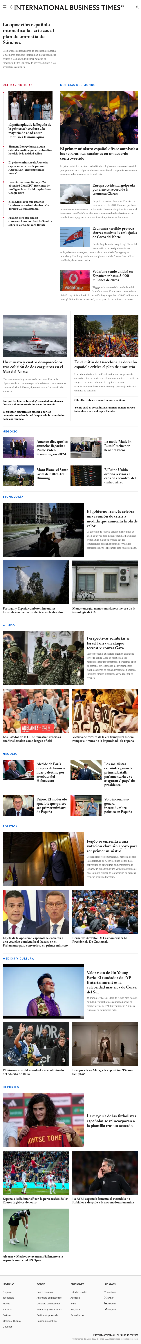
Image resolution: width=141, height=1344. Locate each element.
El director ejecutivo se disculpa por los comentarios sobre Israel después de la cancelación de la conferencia (34, 415)
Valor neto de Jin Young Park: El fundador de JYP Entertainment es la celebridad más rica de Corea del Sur (112, 983)
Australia (75, 1297)
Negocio (10, 431)
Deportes (11, 1087)
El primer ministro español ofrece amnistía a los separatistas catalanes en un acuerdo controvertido (99, 154)
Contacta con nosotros (49, 1303)
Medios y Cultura (12, 1321)
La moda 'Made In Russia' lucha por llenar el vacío (117, 446)
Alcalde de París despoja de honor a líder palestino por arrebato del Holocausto (51, 773)
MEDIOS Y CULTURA (18, 959)
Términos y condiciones (49, 1309)
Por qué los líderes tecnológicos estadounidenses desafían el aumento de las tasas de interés (33, 402)
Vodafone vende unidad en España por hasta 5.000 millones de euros (113, 276)
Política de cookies (47, 1321)
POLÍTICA (10, 826)
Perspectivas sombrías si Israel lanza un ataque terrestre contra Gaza (108, 643)
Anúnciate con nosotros (49, 1297)
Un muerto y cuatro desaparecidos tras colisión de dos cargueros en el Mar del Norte (33, 367)
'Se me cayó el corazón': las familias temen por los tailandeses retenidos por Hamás (104, 409)
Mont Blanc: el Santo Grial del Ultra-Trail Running (52, 474)
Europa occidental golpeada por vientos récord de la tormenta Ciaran (114, 190)
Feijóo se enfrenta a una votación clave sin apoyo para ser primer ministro (112, 846)
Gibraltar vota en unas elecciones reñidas (99, 400)
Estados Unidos (78, 1292)
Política (7, 1315)
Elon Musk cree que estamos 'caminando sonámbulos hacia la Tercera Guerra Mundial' (28, 205)
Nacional (7, 1309)
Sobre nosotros (45, 1292)
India (73, 1303)
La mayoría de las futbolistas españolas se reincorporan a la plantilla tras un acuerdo (111, 1121)
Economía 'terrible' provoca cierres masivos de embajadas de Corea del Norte (115, 233)
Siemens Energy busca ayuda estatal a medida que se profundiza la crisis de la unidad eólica (30, 150)
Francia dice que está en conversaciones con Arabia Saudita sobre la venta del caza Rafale (30, 221)
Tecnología (13, 497)
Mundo (9, 625)
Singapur (75, 1309)
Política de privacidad (48, 1315)
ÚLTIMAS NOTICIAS (17, 85)
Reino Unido (77, 1315)
